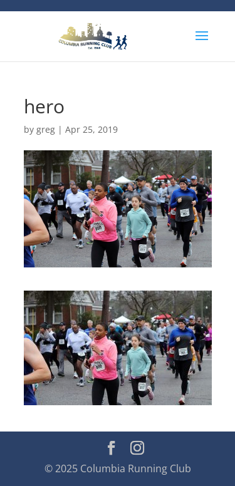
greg (45, 129)
